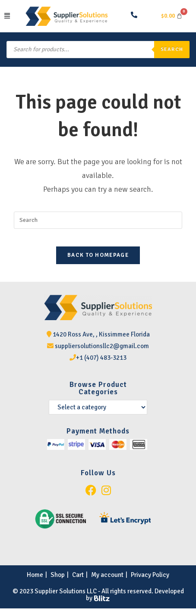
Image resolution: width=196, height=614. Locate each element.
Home (35, 575)
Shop (58, 575)
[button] (12, 16)
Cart (78, 575)
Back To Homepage (98, 255)
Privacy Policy (150, 575)
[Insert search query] (98, 220)
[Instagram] (106, 490)
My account (107, 575)
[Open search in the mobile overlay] (98, 49)
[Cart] (172, 16)
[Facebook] (90, 490)
